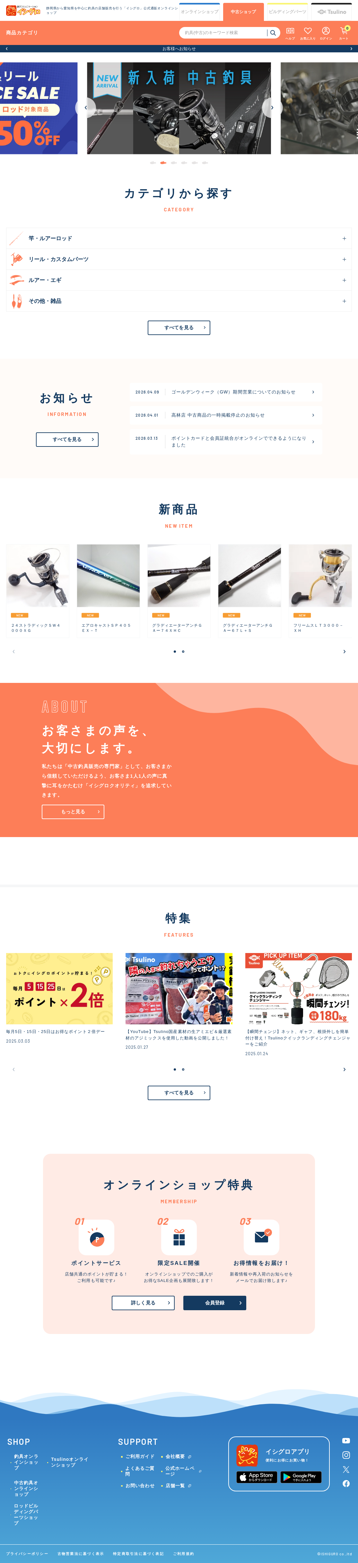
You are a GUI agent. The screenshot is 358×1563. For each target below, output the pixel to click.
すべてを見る (179, 327)
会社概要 (175, 1456)
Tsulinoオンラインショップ (70, 1462)
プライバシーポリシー (27, 1554)
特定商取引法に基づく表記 (138, 1554)
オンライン (199, 11)
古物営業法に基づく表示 (80, 1554)
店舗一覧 (175, 1485)
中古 (243, 11)
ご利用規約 (183, 1554)
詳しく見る (143, 1302)
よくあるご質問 (139, 1471)
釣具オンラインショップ (26, 1462)
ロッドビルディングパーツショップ (26, 1514)
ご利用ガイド (140, 1456)
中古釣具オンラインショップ (26, 1488)
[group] (179, 108)
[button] (6, 48)
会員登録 (215, 1302)
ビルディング (287, 11)
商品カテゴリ (22, 32)
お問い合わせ (140, 1485)
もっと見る (73, 811)
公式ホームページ (180, 1471)
